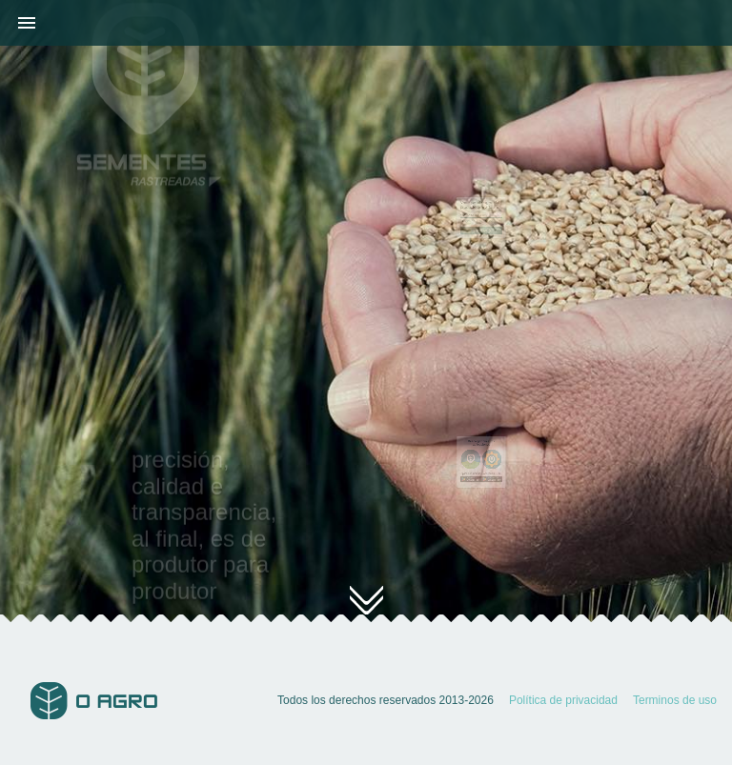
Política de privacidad (563, 700)
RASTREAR (481, 226)
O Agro (93, 700)
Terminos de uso (675, 700)
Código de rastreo (476, 216)
